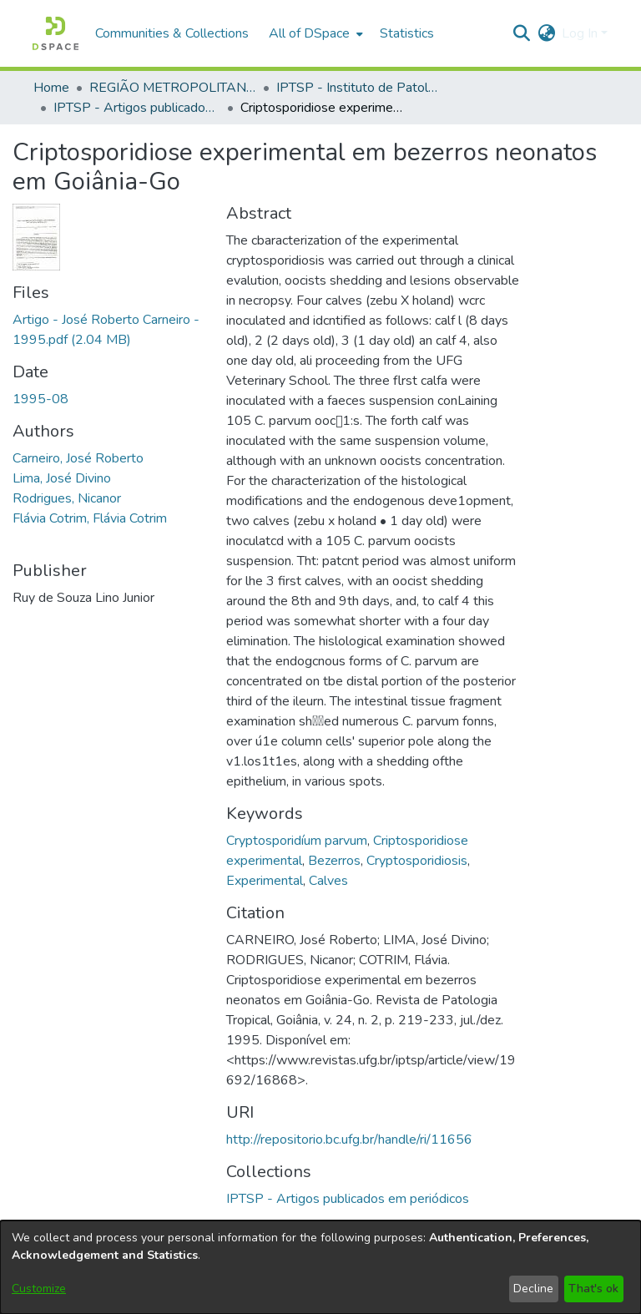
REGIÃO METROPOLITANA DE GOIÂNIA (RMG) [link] (172, 87)
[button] (55, 33)
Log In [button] (581, 33)
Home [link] (51, 87)
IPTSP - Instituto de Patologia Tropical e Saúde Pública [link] (359, 87)
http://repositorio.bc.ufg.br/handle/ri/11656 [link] (349, 1139)
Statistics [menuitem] (407, 33)
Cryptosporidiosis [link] (416, 861)
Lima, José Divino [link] (62, 478)
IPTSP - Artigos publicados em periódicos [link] (136, 108)
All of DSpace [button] (309, 33)
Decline (533, 1288)
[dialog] (320, 1267)
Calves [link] (328, 881)
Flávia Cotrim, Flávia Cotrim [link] (90, 518)
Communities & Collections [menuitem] (172, 33)
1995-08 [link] (40, 399)
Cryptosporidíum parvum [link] (296, 840)
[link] (347, 1199)
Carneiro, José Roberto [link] (78, 458)
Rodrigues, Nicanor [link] (67, 498)
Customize (39, 1288)
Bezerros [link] (334, 861)
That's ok (593, 1288)
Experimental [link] (264, 881)
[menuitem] (314, 33)
